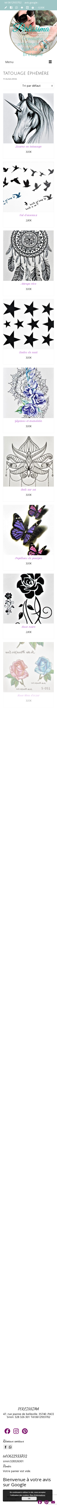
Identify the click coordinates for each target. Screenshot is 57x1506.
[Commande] (37, 86)
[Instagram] (10, 1447)
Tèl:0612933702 (40, 1417)
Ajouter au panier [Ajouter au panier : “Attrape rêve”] (28, 293)
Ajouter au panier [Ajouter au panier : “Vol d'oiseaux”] (28, 225)
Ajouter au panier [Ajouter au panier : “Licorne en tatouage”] (28, 156)
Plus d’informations (37, 1495)
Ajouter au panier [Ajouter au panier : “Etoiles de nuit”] (28, 362)
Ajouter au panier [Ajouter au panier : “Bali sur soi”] (28, 499)
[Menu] (28, 62)
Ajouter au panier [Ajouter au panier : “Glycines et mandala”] (28, 430)
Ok (29, 1498)
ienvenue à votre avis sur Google (27, 1482)
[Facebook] (5, 1447)
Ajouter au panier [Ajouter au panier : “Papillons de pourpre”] (28, 568)
